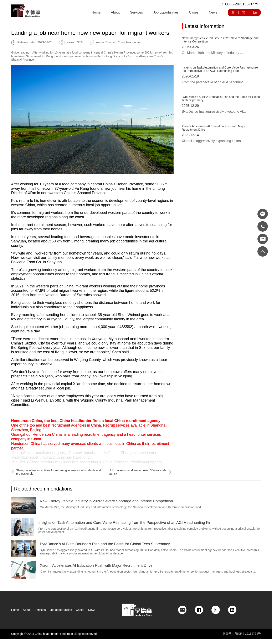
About (115, 12)
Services (136, 12)
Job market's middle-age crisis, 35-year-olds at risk (140, 472)
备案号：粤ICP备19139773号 (242, 633)
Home (96, 12)
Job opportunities (166, 12)
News (213, 12)
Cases (193, 12)
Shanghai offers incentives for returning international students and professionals (56, 472)
